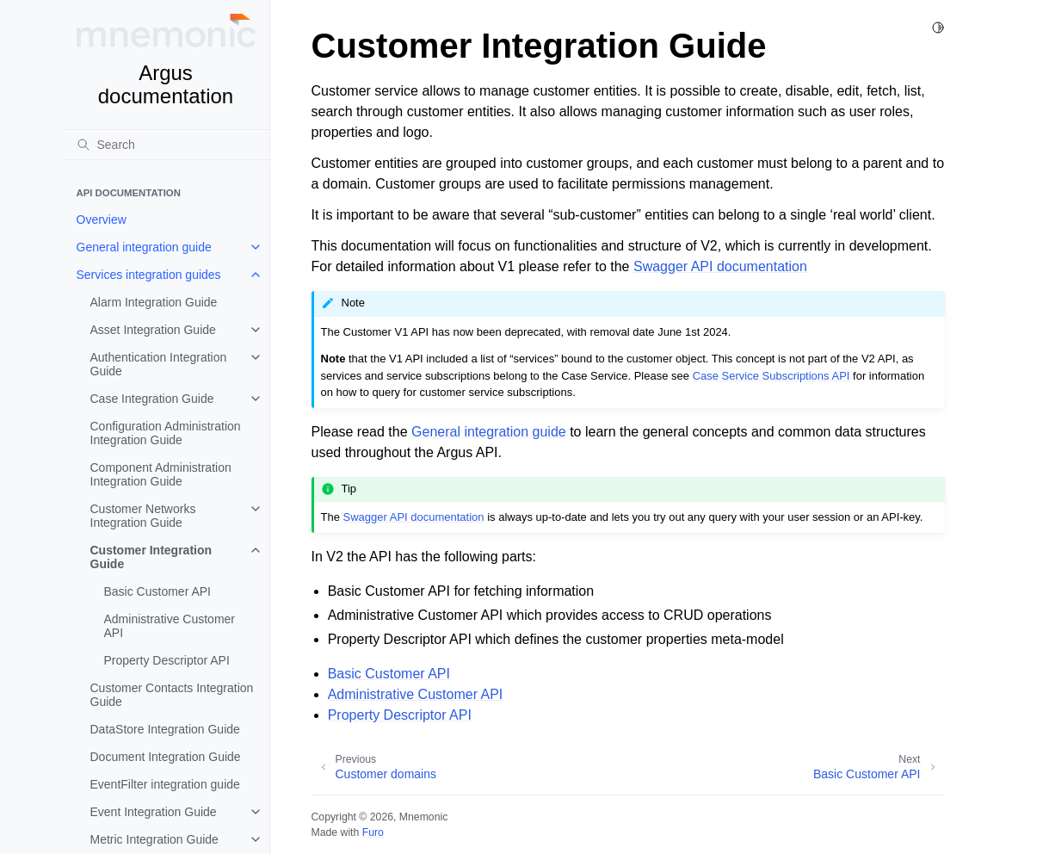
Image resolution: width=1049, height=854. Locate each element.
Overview (101, 219)
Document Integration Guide (165, 757)
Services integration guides (149, 275)
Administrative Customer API (170, 626)
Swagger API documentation (720, 266)
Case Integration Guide (152, 398)
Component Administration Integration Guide (160, 474)
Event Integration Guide (153, 812)
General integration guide (144, 247)
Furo (373, 832)
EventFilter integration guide (165, 784)
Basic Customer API (158, 591)
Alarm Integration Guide (154, 302)
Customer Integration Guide (151, 557)
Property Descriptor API (167, 660)
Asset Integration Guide (153, 330)
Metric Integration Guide (154, 839)
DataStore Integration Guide (165, 729)
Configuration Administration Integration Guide (165, 433)
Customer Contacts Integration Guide (172, 695)
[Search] (166, 144)
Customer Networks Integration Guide (143, 515)
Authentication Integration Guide (158, 364)
